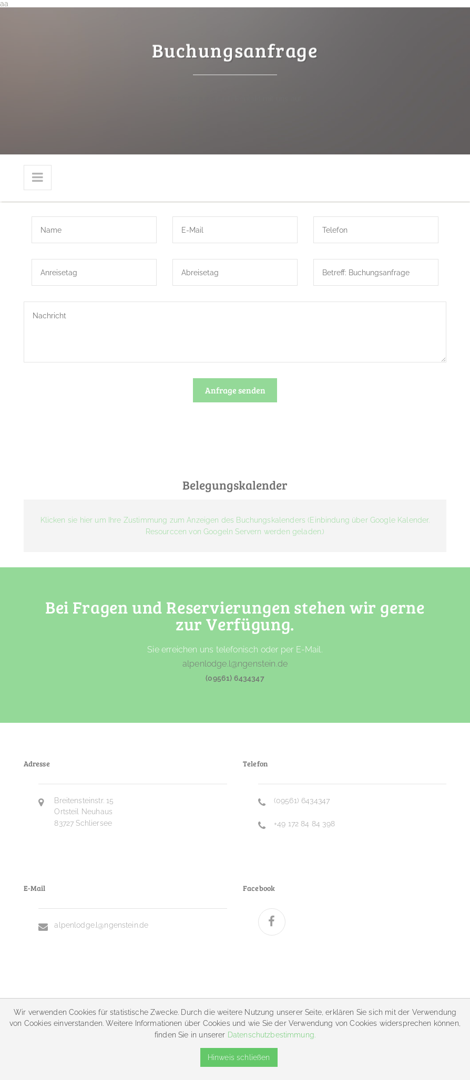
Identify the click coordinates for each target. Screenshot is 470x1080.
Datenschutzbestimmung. (271, 1034)
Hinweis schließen (239, 1057)
